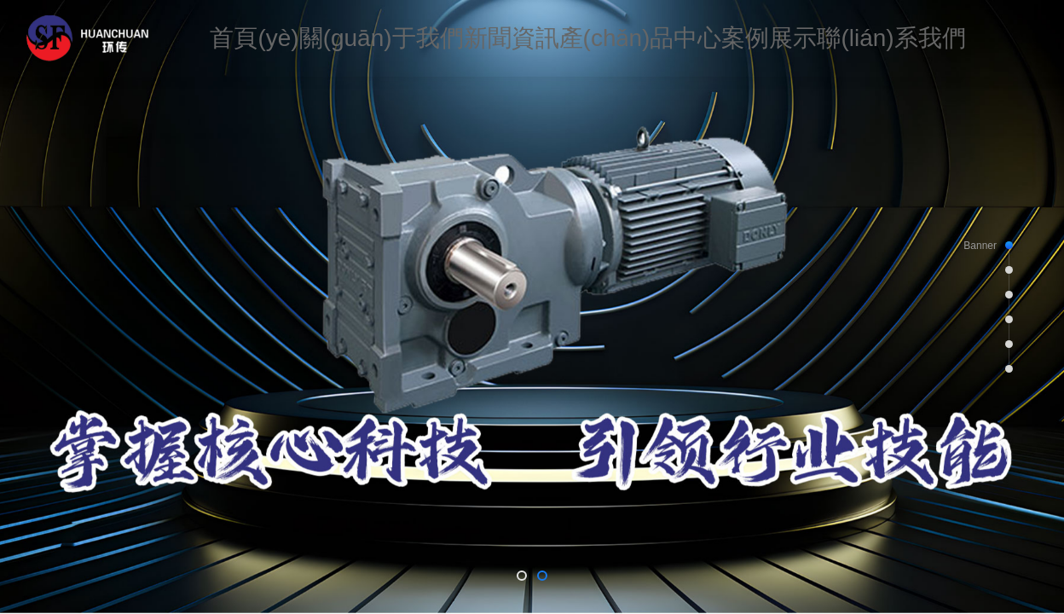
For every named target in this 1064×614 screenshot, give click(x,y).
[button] (522, 576)
